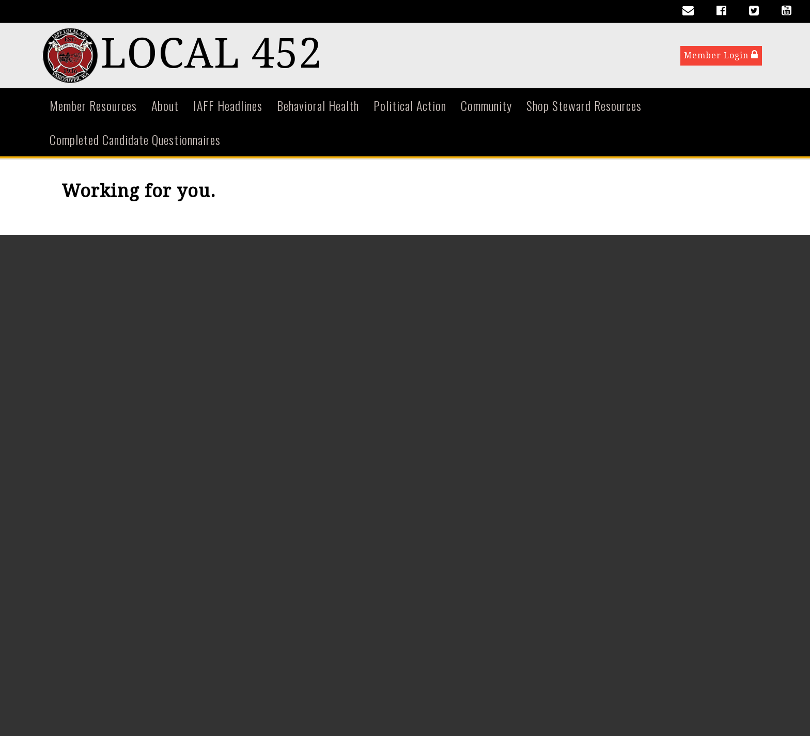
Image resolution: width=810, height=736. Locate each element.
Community (486, 107)
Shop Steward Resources (584, 107)
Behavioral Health (318, 107)
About (165, 107)
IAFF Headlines (227, 107)
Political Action (409, 107)
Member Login (721, 56)
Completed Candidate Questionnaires (135, 141)
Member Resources (93, 107)
